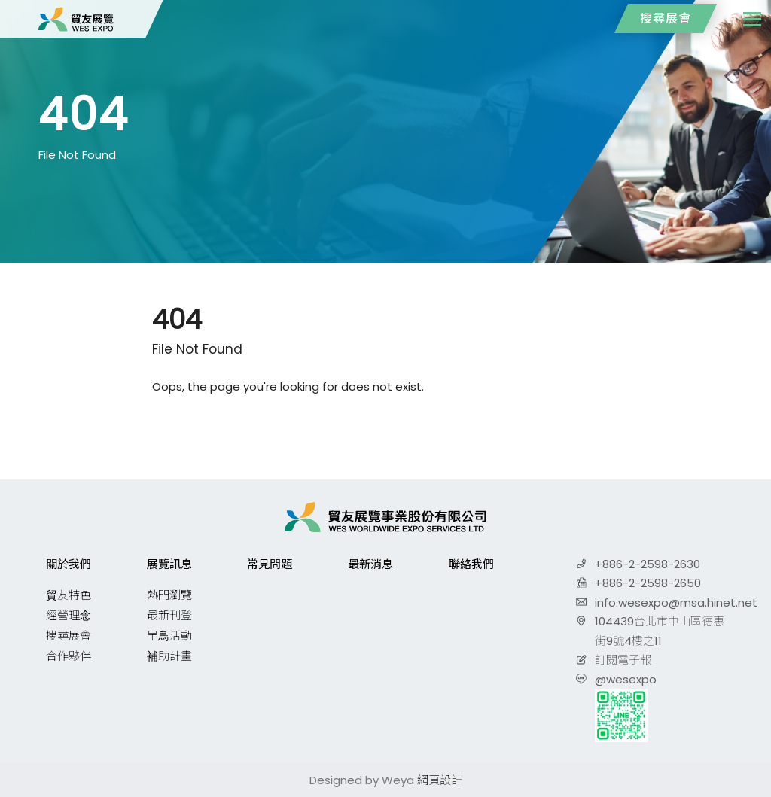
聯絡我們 (471, 564)
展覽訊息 (169, 564)
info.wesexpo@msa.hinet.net (676, 602)
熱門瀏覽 (169, 595)
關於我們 (68, 564)
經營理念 (68, 615)
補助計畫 (169, 656)
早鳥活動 (169, 635)
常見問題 (269, 564)
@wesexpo (626, 679)
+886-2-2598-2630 (647, 564)
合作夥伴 (68, 656)
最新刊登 (169, 615)
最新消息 (370, 564)
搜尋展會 (665, 18)
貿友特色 (68, 595)
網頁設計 (439, 780)
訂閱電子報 (623, 660)
